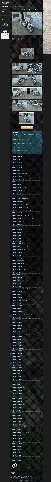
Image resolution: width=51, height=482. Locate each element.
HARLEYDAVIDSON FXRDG (16, 356)
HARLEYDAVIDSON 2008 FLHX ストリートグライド (21, 247)
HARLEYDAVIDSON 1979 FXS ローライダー (20, 320)
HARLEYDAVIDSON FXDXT (16, 308)
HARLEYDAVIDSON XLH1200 (17, 229)
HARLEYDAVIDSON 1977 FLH (17, 227)
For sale (15, 478)
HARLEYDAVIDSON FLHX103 (17, 396)
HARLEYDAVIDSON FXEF (16, 216)
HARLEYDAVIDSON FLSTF (16, 339)
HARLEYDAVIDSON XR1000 (17, 350)
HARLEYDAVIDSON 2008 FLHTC (18, 196)
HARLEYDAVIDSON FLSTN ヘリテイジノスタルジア (21, 249)
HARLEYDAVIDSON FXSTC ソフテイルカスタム (20, 209)
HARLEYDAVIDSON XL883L (17, 344)
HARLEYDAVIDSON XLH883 (17, 257)
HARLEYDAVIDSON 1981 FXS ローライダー (19, 173)
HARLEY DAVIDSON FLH (16, 226)
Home (3, 21)
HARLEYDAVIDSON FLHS (16, 409)
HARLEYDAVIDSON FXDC (16, 440)
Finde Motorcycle (18, 478)
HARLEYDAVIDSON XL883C (17, 323)
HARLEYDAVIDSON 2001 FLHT (17, 449)
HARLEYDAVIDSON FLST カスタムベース (19, 243)
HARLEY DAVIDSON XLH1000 (17, 274)
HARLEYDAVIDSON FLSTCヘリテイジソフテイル (20, 223)
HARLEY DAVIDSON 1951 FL (17, 328)
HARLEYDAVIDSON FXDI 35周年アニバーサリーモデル (21, 288)
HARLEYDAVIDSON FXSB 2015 (17, 454)
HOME (12, 478)
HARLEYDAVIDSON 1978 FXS (17, 181)
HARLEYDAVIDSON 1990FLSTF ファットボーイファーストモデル (23, 334)
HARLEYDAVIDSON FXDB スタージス (18, 342)
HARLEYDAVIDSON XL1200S (17, 176)
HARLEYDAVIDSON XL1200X (17, 156)
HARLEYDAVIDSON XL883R (17, 185)
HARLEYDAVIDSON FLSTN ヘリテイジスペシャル (20, 201)
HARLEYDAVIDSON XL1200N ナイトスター (19, 263)
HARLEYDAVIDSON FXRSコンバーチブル (19, 221)
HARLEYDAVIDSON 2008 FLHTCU (18, 337)
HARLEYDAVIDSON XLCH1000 (17, 159)
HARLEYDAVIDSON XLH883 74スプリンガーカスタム (21, 204)
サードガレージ (13, 6)
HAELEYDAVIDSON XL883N (17, 277)
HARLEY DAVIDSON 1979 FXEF (17, 353)
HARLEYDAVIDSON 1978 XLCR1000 (18, 340)
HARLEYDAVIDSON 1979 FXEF (17, 261)
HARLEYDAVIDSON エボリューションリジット (20, 426)
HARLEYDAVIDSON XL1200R (17, 427)
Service (23, 478)
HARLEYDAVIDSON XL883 (16, 457)
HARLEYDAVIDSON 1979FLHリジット (18, 167)
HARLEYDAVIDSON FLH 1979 (17, 162)
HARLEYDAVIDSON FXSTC (16, 423)
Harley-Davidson (19, 6)
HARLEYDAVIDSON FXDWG (17, 195)
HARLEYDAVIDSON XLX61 (16, 235)
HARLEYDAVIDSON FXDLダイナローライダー (20, 240)
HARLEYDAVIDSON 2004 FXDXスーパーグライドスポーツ (22, 314)
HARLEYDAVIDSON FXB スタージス (18, 254)
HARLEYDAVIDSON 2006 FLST (17, 184)
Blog (30, 478)
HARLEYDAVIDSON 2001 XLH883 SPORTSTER (20, 192)
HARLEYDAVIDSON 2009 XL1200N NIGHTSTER (20, 198)
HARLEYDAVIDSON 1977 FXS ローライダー (19, 268)
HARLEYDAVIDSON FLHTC (16, 375)
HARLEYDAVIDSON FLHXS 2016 (17, 424)
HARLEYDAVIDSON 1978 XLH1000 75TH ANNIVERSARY (22, 213)
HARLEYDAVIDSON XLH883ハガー (18, 164)
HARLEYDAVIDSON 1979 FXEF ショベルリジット (20, 215)
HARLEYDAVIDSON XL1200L (17, 354)
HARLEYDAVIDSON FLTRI (16, 306)
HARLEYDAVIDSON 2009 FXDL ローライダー (20, 300)
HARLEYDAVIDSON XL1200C (17, 441)
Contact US (33, 478)
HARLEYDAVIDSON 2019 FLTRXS (18, 260)
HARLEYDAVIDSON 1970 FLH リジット (19, 179)
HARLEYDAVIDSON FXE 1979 (17, 351)
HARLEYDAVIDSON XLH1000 (17, 165)
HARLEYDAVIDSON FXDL (16, 399)
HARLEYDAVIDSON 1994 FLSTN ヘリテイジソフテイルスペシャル (24, 178)
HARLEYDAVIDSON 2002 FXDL (17, 347)
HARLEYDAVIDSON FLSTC (16, 232)
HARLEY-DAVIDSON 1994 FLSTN (18, 382)
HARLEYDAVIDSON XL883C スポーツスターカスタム (22, 210)
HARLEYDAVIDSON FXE (16, 416)
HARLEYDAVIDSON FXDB (16, 430)
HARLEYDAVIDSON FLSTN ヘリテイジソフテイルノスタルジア (23, 218)
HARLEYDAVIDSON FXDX (16, 286)
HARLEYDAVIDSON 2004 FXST (17, 317)
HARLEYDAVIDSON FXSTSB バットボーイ (19, 302)
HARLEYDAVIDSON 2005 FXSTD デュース (19, 161)
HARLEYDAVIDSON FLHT (16, 294)
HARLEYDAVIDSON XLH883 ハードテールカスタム (21, 432)
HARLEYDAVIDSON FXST (16, 381)
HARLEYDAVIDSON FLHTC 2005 (17, 303)
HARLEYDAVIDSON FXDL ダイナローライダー (20, 387)
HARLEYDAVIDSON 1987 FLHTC (17, 170)
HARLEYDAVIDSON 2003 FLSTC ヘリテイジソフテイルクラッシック (24, 168)
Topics (28, 478)
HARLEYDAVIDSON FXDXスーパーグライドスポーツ (21, 280)
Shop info (25, 478)
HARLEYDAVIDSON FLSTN (16, 255)
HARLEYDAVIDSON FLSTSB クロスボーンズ (19, 289)
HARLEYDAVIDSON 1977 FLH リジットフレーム (20, 331)
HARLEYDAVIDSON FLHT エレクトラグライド (20, 246)
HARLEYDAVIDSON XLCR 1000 (17, 348)
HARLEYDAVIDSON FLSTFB (17, 418)
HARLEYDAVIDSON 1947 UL (17, 392)
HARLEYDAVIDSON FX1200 (17, 367)
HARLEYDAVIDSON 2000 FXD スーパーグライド (21, 187)
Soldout (16, 6)
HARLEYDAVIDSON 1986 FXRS (17, 330)
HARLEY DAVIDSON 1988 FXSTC (17, 299)
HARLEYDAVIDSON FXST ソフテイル (18, 269)
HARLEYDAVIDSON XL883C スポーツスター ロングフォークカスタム (25, 199)
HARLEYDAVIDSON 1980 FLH (17, 305)
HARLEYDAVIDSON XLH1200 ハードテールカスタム (21, 207)
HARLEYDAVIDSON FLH (16, 373)
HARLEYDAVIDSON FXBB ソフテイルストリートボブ (21, 206)
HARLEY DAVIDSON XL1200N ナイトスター (19, 224)
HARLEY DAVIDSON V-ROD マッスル (18, 316)
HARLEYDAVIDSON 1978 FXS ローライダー (19, 275)
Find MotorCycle (4, 9)
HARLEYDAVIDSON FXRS (16, 415)
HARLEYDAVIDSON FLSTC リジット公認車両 (20, 230)
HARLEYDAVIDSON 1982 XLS (17, 283)
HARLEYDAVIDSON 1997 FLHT (17, 291)
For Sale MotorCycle (5, 6)
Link (36, 478)
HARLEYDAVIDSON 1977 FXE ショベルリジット (21, 193)
